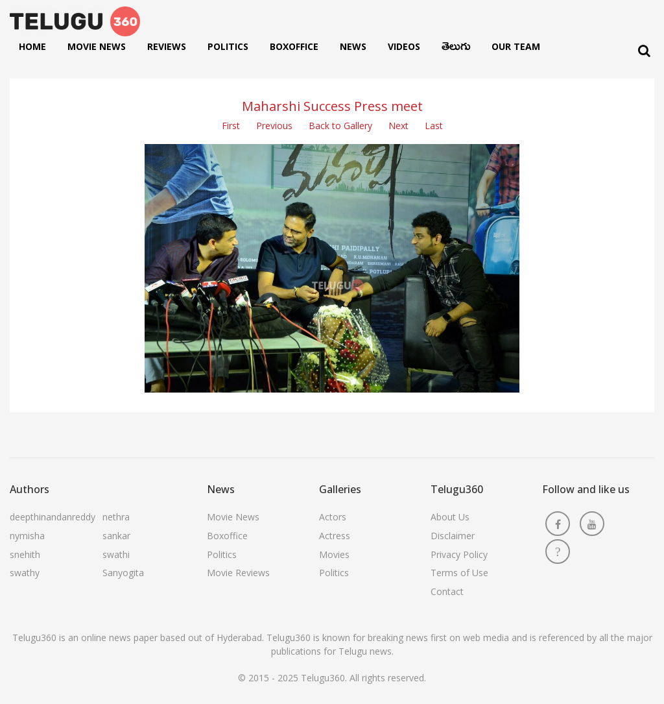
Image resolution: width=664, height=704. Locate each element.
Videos (404, 46)
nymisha (27, 535)
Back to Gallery (340, 125)
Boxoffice (294, 46)
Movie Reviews (238, 572)
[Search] (644, 51)
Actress (334, 535)
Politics (228, 46)
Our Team (516, 46)
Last (434, 125)
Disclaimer (453, 535)
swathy (25, 572)
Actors (332, 517)
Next (398, 125)
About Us (450, 517)
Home (32, 46)
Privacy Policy (459, 554)
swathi (116, 554)
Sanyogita (123, 572)
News (353, 46)
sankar (116, 535)
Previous (274, 125)
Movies (334, 554)
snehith (25, 554)
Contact (447, 591)
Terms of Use (459, 572)
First (231, 125)
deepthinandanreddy (52, 517)
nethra (116, 517)
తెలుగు (456, 49)
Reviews (166, 46)
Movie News (96, 46)
